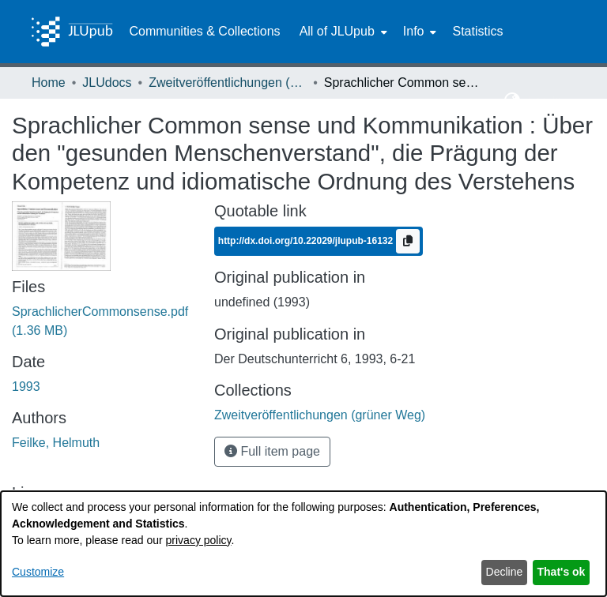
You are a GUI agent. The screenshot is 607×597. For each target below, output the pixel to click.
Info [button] (413, 31)
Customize (38, 571)
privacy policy (199, 540)
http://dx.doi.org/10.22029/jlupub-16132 (307, 240)
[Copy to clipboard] (408, 241)
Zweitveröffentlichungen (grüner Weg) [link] (228, 82)
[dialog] (303, 543)
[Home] (72, 31)
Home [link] (49, 82)
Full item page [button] (272, 451)
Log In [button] (546, 100)
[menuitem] (341, 31)
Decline (504, 571)
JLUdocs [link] (106, 82)
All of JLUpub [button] (337, 31)
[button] (512, 101)
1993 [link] (26, 386)
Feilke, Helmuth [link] (56, 442)
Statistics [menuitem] (477, 31)
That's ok (561, 571)
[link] (319, 415)
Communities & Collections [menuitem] (204, 31)
